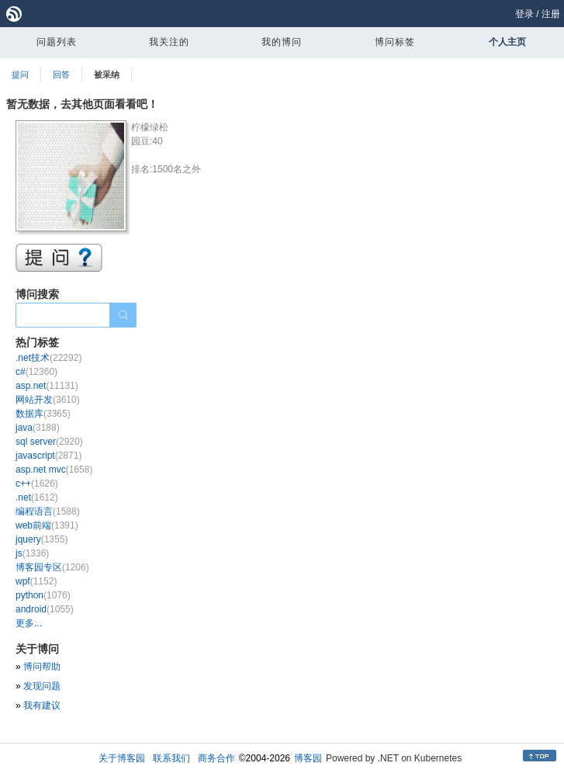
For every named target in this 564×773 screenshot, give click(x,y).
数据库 (43, 413)
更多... (29, 623)
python (43, 595)
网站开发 (48, 399)
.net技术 (48, 357)
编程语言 (48, 511)
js (32, 553)
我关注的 (169, 41)
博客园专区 (52, 567)
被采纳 (106, 74)
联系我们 (171, 758)
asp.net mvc (54, 469)
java (38, 427)
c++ (37, 483)
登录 (524, 14)
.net (37, 497)
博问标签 (395, 41)
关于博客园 (122, 758)
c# (36, 371)
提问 (20, 74)
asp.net (47, 385)
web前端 (47, 525)
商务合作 (216, 758)
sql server (49, 441)
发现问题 (42, 686)
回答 (61, 74)
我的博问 (281, 41)
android (45, 609)
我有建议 (42, 705)
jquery (41, 539)
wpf (36, 581)
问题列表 (56, 41)
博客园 (308, 758)
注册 (551, 14)
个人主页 (507, 41)
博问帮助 (42, 666)
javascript (48, 455)
